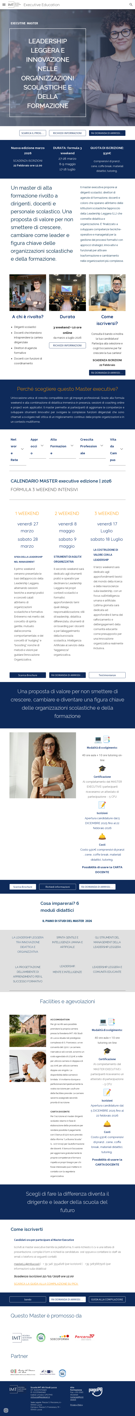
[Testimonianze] (107, 675)
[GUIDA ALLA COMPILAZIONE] (107, 1299)
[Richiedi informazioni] (57, 886)
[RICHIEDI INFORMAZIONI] (67, 133)
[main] (47, 23)
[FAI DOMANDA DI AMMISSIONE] (107, 133)
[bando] (28, 1299)
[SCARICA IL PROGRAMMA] (32, 133)
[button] (4, 4)
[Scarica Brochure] (28, 675)
